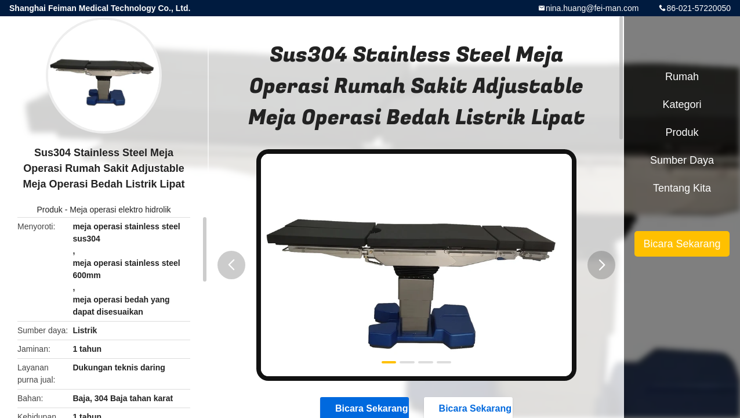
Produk (49, 209)
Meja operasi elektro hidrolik (120, 209)
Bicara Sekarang (681, 244)
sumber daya (682, 160)
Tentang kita (682, 188)
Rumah (682, 76)
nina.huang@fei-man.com (592, 8)
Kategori (681, 104)
